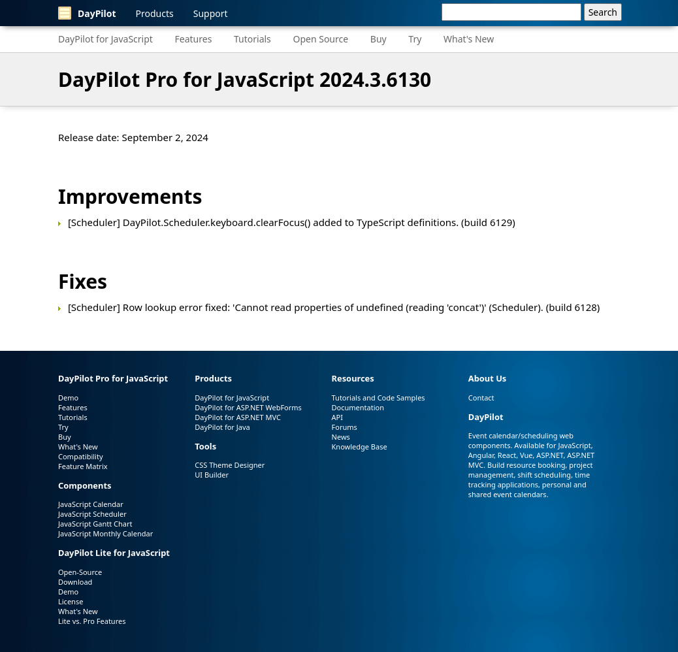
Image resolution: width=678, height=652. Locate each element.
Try (414, 39)
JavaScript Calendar (90, 504)
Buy (378, 39)
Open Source (320, 39)
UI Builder (212, 475)
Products (155, 13)
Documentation (358, 407)
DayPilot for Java (222, 427)
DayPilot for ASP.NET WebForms (248, 407)
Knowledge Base (359, 446)
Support (210, 13)
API (337, 417)
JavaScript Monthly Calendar (105, 533)
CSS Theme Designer (230, 465)
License (70, 601)
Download (75, 582)
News (341, 437)
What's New (469, 39)
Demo (68, 397)
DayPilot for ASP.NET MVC (238, 417)
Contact (481, 397)
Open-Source (80, 572)
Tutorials (252, 39)
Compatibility (80, 456)
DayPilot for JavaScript (105, 39)
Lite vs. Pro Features (91, 621)
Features (193, 39)
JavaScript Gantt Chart (95, 524)
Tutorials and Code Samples (378, 397)
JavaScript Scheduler (92, 514)
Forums (344, 427)
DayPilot (87, 13)
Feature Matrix (83, 466)
